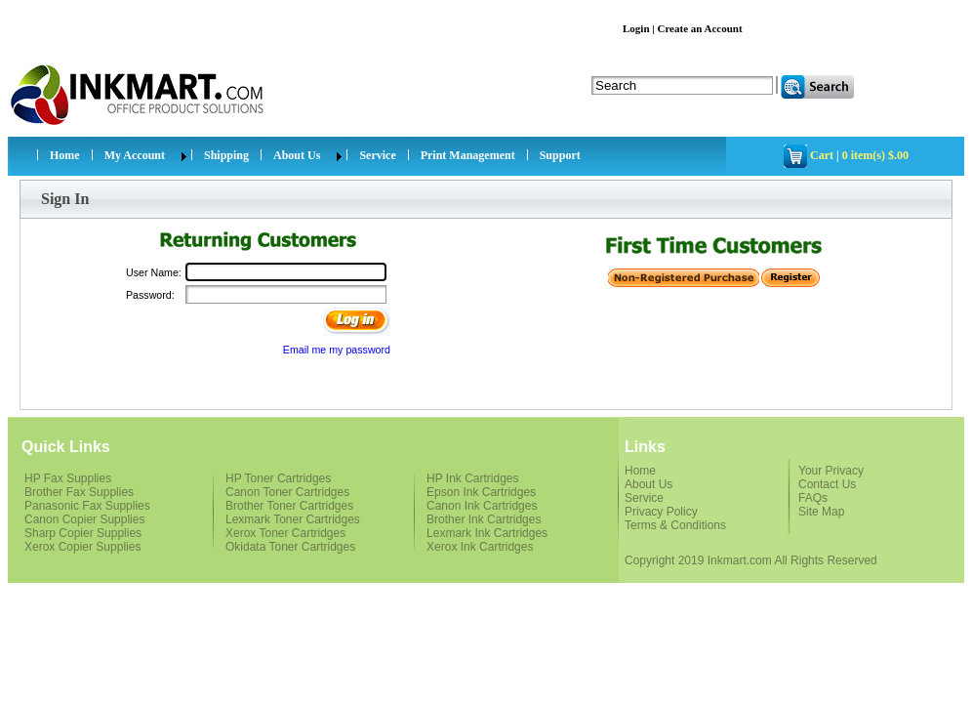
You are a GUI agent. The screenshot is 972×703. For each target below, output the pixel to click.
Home (65, 155)
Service (377, 155)
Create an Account (699, 28)
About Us (296, 155)
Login (636, 28)
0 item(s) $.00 (875, 155)
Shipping (226, 155)
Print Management (468, 155)
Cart (821, 155)
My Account (134, 155)
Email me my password (336, 349)
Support (560, 155)
